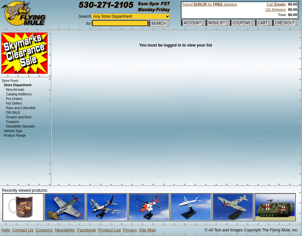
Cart (276, 4)
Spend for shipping (209, 4)
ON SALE (13, 112)
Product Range (15, 135)
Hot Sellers (14, 103)
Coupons (12, 122)
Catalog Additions (19, 94)
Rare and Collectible (20, 108)
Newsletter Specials (20, 126)
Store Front (10, 81)
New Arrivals (15, 89)
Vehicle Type (13, 131)
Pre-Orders (14, 99)
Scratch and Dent (18, 117)
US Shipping (276, 9)
